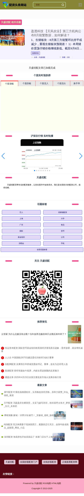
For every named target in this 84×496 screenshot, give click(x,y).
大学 (62, 219)
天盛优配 (9, 462)
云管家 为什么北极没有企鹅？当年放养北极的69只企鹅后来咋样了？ (33, 334)
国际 (21, 231)
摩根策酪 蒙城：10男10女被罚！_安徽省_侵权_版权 (29, 415)
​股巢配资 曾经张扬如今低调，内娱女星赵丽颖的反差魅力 (32, 371)
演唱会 (21, 243)
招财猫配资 (62, 212)
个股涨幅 (9, 84)
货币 (62, 231)
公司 (62, 237)
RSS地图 (47, 483)
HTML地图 (56, 483)
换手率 (77, 83)
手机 (62, 243)
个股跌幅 (27, 83)
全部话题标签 (42, 250)
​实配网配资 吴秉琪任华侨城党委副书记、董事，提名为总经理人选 (36, 364)
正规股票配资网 (69, 462)
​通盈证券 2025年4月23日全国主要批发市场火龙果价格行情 (33, 377)
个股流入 (44, 83)
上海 (21, 219)
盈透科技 (35, 53)
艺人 (21, 212)
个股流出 (61, 83)
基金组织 (21, 237)
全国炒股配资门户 (28, 462)
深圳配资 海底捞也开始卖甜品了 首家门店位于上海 (28, 437)
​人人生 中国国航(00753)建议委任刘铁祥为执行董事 (29, 357)
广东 (21, 225)
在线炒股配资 (49, 462)
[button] (3, 156)
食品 (62, 225)
